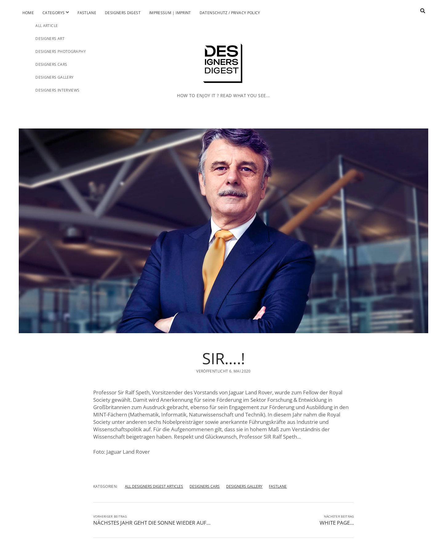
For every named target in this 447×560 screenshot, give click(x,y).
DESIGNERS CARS (205, 486)
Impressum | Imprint (170, 12)
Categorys (53, 12)
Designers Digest (123, 12)
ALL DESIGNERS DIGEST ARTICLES (154, 486)
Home (28, 12)
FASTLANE (278, 486)
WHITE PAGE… (337, 522)
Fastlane (87, 12)
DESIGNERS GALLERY (244, 486)
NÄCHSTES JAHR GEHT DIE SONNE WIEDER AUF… (151, 522)
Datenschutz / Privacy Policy (230, 12)
